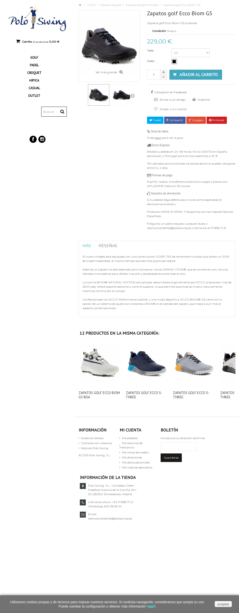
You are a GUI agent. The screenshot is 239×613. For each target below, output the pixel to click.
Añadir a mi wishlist (173, 109)
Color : (152, 61)
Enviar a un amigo (172, 99)
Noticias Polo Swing (94, 448)
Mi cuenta (130, 430)
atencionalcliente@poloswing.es (192, 518)
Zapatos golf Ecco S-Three (144, 394)
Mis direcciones (132, 457)
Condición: (159, 31)
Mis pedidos (129, 438)
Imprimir (203, 99)
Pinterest (216, 120)
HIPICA (34, 80)
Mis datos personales (136, 462)
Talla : (151, 50)
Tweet (155, 120)
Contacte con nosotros (96, 443)
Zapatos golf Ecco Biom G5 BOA (99, 394)
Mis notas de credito (135, 452)
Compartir (175, 120)
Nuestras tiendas (92, 438)
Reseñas (108, 246)
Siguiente (132, 95)
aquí (158, 138)
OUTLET (34, 96)
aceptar (223, 604)
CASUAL (34, 88)
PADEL (34, 65)
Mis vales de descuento (137, 467)
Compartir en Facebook (170, 92)
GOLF (34, 57)
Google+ (196, 120)
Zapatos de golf (110, 5)
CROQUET (34, 73)
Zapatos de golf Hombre (142, 5)
